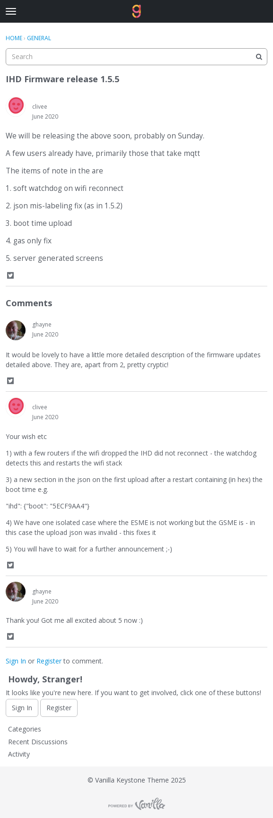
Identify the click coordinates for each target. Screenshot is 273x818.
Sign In (16, 660)
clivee (39, 107)
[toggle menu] (11, 11)
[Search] (258, 56)
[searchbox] (136, 56)
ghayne (42, 324)
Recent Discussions (38, 741)
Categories (24, 728)
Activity (19, 753)
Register (49, 660)
